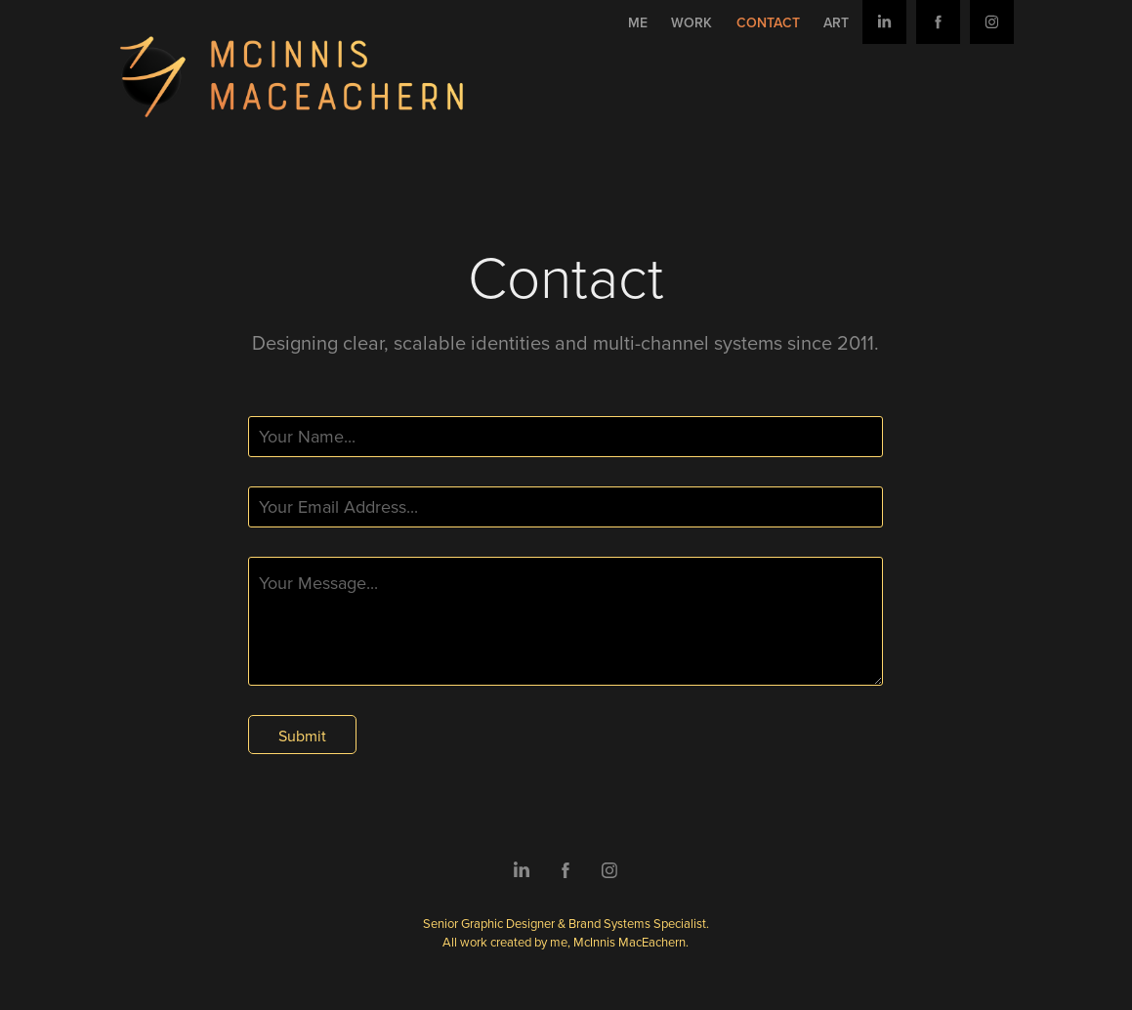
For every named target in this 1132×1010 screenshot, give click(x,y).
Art (836, 22)
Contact (768, 22)
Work (691, 22)
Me (638, 22)
